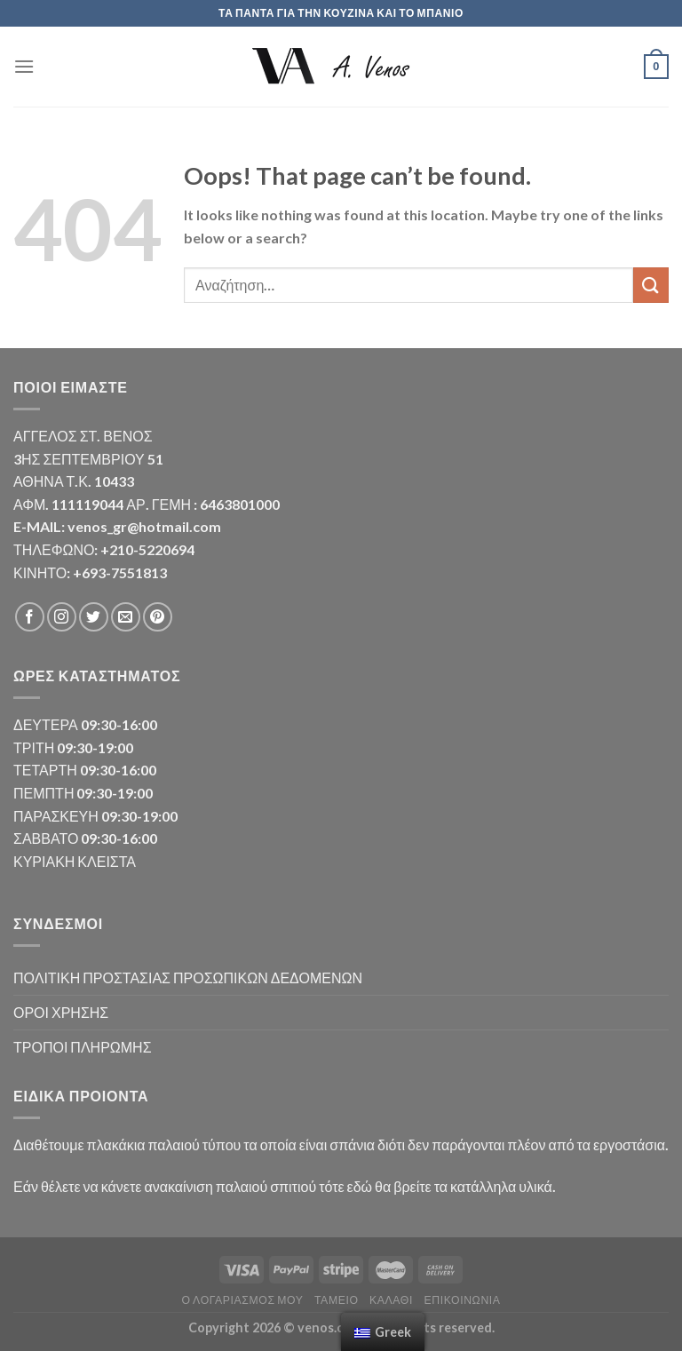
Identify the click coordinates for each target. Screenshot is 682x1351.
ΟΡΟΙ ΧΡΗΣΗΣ (60, 1012)
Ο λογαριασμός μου (242, 1300)
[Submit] (651, 284)
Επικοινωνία (462, 1300)
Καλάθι (391, 1300)
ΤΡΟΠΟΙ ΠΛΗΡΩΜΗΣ (82, 1046)
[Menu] (24, 66)
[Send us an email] (125, 617)
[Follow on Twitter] (93, 617)
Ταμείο (336, 1300)
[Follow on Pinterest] (157, 617)
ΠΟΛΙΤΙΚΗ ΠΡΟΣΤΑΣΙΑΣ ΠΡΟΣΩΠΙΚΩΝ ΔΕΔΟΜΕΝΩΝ (187, 977)
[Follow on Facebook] (29, 617)
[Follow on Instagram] (61, 617)
